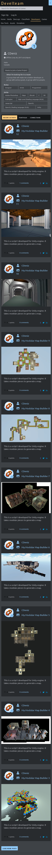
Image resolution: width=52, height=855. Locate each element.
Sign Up (4, 15)
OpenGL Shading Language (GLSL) (17, 107)
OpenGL (31, 103)
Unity (39, 107)
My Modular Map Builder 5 (33, 615)
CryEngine (8, 99)
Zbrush (32, 95)
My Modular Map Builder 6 (33, 547)
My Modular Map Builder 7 (33, 476)
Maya (24, 95)
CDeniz (25, 126)
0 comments (24, 253)
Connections (35, 117)
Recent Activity (9, 117)
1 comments (24, 183)
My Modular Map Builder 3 (33, 778)
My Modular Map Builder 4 (33, 710)
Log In (14, 15)
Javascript (8, 103)
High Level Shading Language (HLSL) (31, 99)
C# (44, 95)
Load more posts (10, 848)
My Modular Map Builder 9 (33, 340)
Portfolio (23, 117)
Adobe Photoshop (11, 95)
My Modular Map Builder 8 (33, 408)
